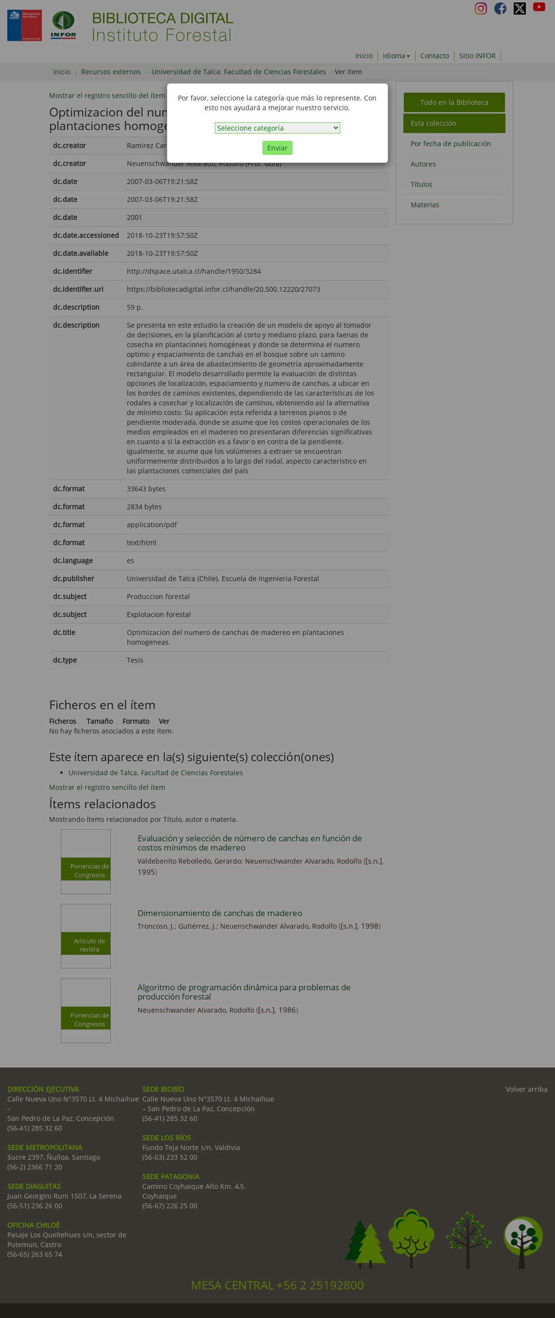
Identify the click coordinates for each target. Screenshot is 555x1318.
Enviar (277, 147)
